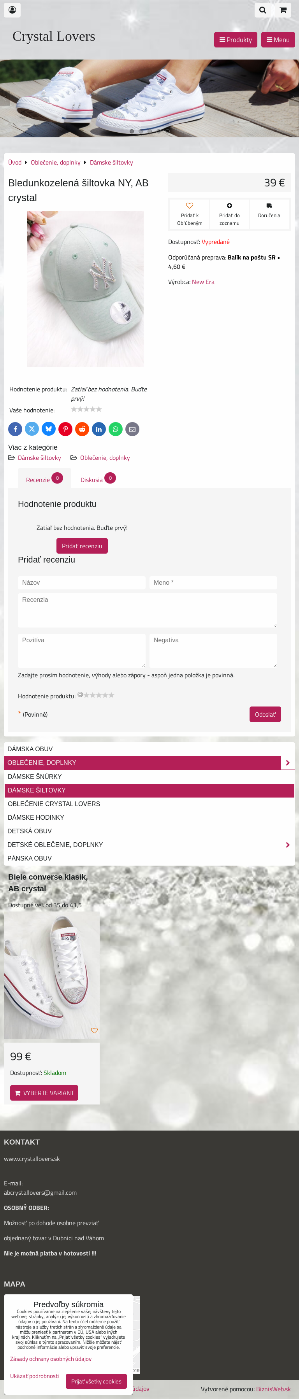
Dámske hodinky (36, 817)
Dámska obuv (30, 749)
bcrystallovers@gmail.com (42, 1192)
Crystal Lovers (53, 36)
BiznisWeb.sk (273, 1389)
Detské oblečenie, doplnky (151, 845)
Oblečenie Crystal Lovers (54, 804)
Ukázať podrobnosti (34, 1376)
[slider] (86, 409)
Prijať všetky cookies (96, 1381)
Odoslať (265, 714)
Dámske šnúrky (35, 776)
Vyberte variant (44, 1092)
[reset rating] (80, 694)
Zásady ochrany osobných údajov (50, 1358)
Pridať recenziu (82, 545)
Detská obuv (29, 831)
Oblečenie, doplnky (105, 457)
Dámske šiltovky (39, 457)
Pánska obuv (29, 858)
